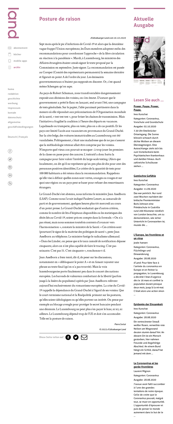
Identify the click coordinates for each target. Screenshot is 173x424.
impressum (14, 108)
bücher (17, 54)
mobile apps (20, 61)
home (11, 89)
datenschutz (14, 117)
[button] (83, 337)
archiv (17, 67)
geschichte (14, 98)
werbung (13, 103)
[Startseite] (13, 37)
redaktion (13, 93)
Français (23, 137)
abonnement (21, 48)
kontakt (12, 112)
